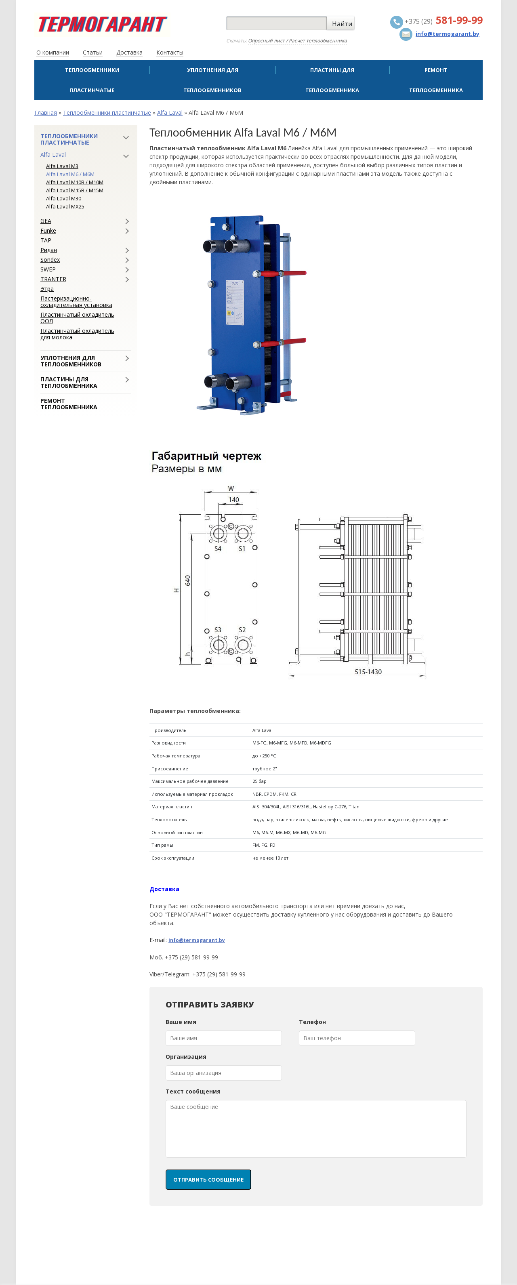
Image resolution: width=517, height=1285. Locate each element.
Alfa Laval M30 (63, 198)
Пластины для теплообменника (332, 80)
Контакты (169, 52)
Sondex (50, 260)
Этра (47, 289)
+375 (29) (436, 22)
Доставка (129, 52)
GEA (45, 221)
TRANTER (53, 279)
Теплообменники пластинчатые (92, 80)
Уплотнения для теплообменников (212, 80)
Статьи (93, 52)
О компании (52, 52)
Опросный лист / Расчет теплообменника (297, 40)
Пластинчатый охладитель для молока (77, 334)
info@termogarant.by (196, 940)
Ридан (48, 250)
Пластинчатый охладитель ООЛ (77, 317)
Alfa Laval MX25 (65, 206)
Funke (48, 230)
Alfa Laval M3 (62, 166)
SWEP (48, 269)
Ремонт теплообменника (436, 80)
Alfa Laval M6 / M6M (70, 174)
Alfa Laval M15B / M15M (74, 190)
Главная (45, 112)
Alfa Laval (170, 112)
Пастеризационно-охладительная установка (76, 301)
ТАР (45, 240)
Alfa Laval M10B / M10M (74, 182)
